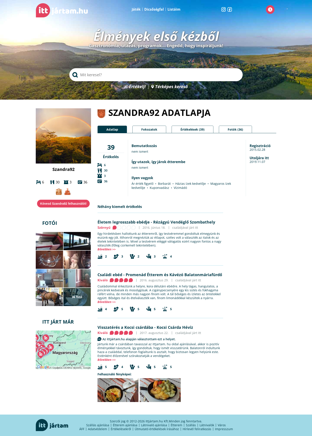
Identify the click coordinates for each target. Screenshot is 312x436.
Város (222, 425)
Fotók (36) (235, 129)
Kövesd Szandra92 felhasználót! (63, 203)
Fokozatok (149, 129)
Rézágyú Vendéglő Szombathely (184, 222)
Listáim (173, 9)
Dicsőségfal (154, 9)
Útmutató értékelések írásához (157, 429)
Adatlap (112, 129)
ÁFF (81, 429)
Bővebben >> (107, 249)
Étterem (176, 425)
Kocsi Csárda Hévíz (175, 327)
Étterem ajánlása (125, 425)
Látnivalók (207, 425)
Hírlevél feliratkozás (197, 429)
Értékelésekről (121, 429)
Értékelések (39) (192, 129)
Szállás (191, 425)
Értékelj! (137, 86)
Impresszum (224, 429)
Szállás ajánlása (97, 425)
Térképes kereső (171, 86)
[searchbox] (156, 74)
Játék (136, 9)
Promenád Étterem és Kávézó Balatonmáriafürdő (174, 274)
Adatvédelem (97, 429)
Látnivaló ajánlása (154, 425)
